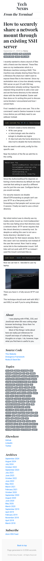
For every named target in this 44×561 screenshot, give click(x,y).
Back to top (22, 545)
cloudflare (24, 410)
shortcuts (21, 401)
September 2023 (12, 470)
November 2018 (12, 518)
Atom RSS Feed (11, 534)
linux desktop (16, 376)
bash (31, 371)
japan (18, 415)
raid (31, 415)
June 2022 (9, 481)
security (13, 393)
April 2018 (9, 520)
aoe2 (16, 396)
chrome (25, 424)
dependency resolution (19, 382)
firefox (8, 376)
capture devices (11, 421)
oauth (29, 390)
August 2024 (10, 461)
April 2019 (9, 512)
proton (35, 393)
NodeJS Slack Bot (12, 360)
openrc (35, 429)
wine (12, 396)
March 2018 (10, 523)
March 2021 (10, 487)
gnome (32, 401)
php (12, 371)
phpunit (17, 371)
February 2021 (11, 489)
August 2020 (10, 498)
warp (30, 410)
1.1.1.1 (8, 415)
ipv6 (28, 413)
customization (10, 385)
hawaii (27, 385)
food (16, 387)
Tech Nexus (22, 6)
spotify (17, 418)
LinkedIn (8, 443)
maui (23, 404)
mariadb (8, 429)
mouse (24, 393)
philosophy (9, 399)
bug (12, 418)
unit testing (24, 371)
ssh (10, 54)
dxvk (7, 396)
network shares (9, 57)
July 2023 (9, 473)
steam (30, 393)
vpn (31, 385)
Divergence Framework (15, 357)
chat (18, 393)
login (34, 390)
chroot (17, 57)
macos (8, 401)
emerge (22, 396)
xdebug (32, 373)
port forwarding (26, 429)
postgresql (16, 429)
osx (24, 373)
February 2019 (11, 515)
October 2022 (11, 478)
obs (24, 421)
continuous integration (23, 379)
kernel (36, 415)
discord (28, 396)
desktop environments (13, 404)
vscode (34, 382)
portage (8, 382)
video (19, 421)
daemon (8, 390)
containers (20, 427)
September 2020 (12, 495)
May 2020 (9, 503)
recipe (21, 387)
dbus (22, 418)
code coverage (33, 376)
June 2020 (9, 501)
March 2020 (10, 506)
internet (8, 413)
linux (5, 54)
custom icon (33, 424)
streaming (9, 424)
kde (20, 373)
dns (36, 413)
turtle (28, 404)
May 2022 (9, 484)
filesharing (27, 54)
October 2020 (11, 492)
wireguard (22, 413)
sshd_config (25, 57)
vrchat (29, 421)
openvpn (27, 427)
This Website (10, 354)
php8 (7, 427)
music (16, 424)
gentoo (15, 373)
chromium (20, 385)
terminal (8, 373)
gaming (34, 379)
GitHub (8, 440)
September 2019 (12, 509)
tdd (30, 382)
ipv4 (32, 413)
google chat (22, 390)
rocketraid (25, 415)
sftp (20, 54)
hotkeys (14, 401)
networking (9, 387)
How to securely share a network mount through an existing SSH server (21, 35)
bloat (7, 393)
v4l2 (26, 418)
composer (17, 399)
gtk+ (27, 401)
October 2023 (11, 467)
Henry (25, 51)
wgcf (13, 415)
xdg (20, 424)
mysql (34, 427)
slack (7, 418)
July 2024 (9, 464)
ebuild (17, 410)
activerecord (26, 399)
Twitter (8, 446)
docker (13, 427)
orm (33, 399)
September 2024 (12, 459)
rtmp (33, 421)
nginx (33, 387)
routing (14, 413)
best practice (10, 379)
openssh (15, 54)
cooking (27, 387)
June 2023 (9, 475)
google (15, 390)
